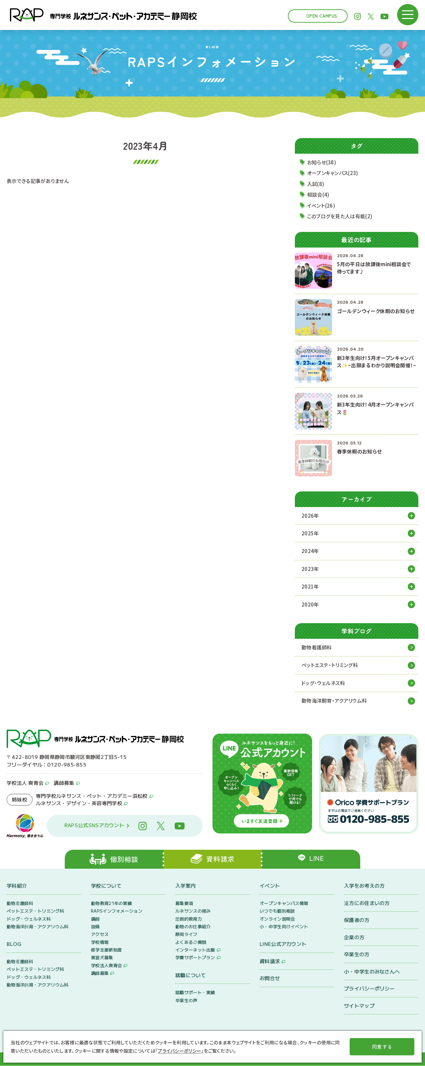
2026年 (310, 515)
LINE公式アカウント (283, 944)
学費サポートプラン (195, 958)
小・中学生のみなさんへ (372, 971)
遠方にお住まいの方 (367, 903)
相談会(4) (318, 194)
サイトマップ (359, 1005)
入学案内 (185, 886)
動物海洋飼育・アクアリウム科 (334, 700)
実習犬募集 (102, 958)
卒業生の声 (186, 1000)
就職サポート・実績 (195, 993)
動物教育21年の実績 (111, 903)
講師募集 (64, 783)
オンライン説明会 (277, 919)
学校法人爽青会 (106, 966)
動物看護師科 (316, 647)
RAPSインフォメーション (116, 911)
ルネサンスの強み (193, 911)
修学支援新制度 (106, 950)
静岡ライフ (186, 935)
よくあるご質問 (190, 942)
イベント (270, 886)
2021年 (310, 586)
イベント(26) (321, 205)
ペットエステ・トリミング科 (329, 665)
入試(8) (315, 183)
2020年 (310, 604)
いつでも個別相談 (277, 911)
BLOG (14, 944)
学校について (106, 886)
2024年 (310, 551)
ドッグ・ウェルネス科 (323, 683)
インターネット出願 (195, 950)
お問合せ (270, 978)
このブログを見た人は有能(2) (340, 216)
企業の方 (354, 937)
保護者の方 (357, 920)
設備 (95, 927)
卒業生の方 (357, 954)
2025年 (310, 533)
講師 (95, 919)
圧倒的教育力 (188, 919)
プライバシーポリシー (369, 988)
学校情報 (100, 942)
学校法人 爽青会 (25, 783)
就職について (190, 975)
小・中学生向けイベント (284, 927)
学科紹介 (17, 886)
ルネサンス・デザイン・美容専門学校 (79, 803)
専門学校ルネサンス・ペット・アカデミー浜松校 (92, 796)
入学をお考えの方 (364, 886)
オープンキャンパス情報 (284, 903)
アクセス (100, 935)
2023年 (310, 568)
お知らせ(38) (321, 162)
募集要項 (184, 903)
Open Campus (321, 16)
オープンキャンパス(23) (332, 173)
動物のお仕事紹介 (193, 927)
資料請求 (270, 961)
